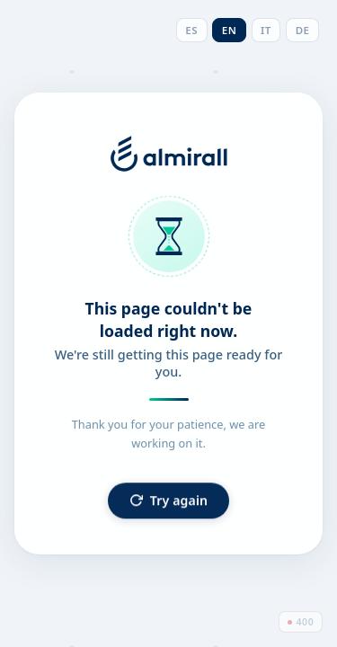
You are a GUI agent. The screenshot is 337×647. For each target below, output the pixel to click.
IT (266, 30)
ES (191, 30)
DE (303, 30)
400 (301, 622)
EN (229, 30)
